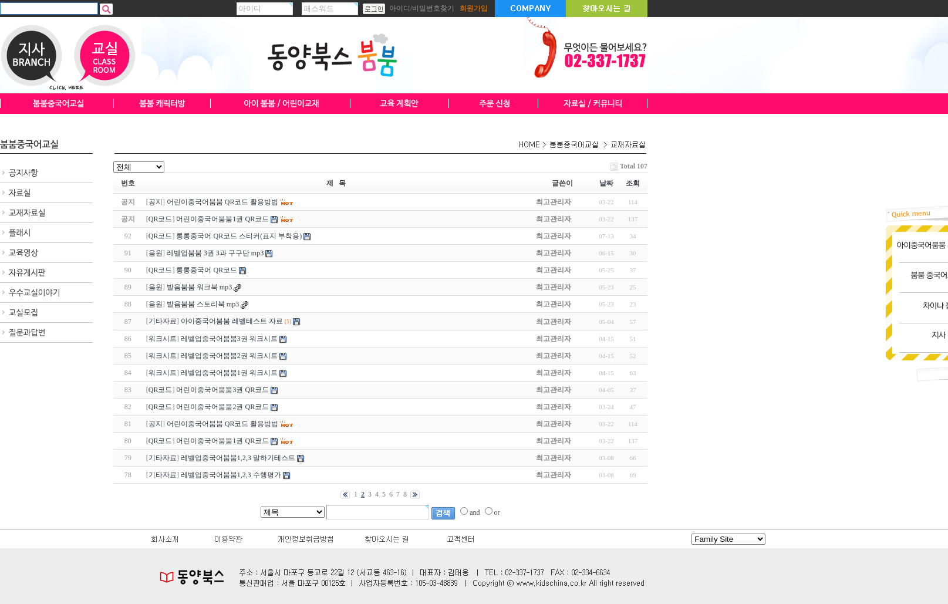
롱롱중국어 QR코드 (206, 270)
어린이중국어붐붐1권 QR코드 (222, 441)
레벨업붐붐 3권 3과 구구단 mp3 (215, 253)
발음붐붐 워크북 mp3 (199, 287)
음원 (156, 253)
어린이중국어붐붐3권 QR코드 (222, 390)
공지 (156, 202)
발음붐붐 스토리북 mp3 (203, 304)
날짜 (606, 183)
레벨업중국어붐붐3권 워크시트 (229, 339)
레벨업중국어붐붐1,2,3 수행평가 (231, 475)
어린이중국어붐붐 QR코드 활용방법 (223, 424)
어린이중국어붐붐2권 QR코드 (222, 407)
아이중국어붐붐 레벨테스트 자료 (232, 321)
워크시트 (163, 339)
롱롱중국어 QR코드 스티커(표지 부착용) (239, 236)
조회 (633, 183)
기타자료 (163, 321)
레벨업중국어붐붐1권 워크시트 (229, 373)
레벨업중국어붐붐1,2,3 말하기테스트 (238, 458)
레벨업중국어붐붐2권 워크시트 (229, 356)
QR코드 (161, 219)
